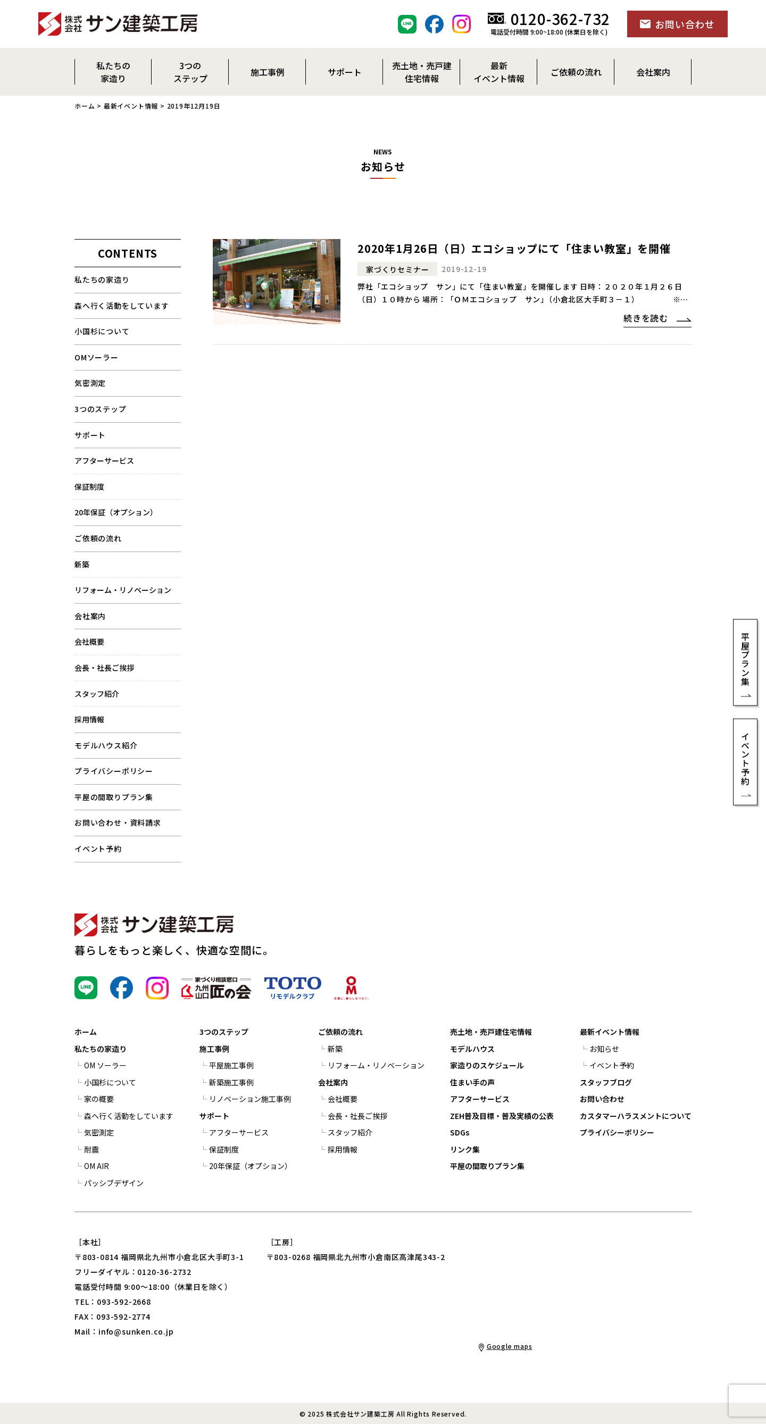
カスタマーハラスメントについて (636, 1115)
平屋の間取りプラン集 (113, 797)
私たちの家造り (102, 279)
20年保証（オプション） (115, 512)
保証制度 (89, 486)
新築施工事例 (231, 1082)
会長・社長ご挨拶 (104, 667)
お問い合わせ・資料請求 (117, 822)
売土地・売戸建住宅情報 (491, 1031)
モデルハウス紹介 (105, 745)
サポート (90, 435)
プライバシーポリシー (113, 770)
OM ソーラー (105, 1065)
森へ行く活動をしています (121, 305)
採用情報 (89, 719)
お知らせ (604, 1048)
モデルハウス (472, 1048)
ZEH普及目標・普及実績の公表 (502, 1115)
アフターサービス (104, 460)
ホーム (84, 105)
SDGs (459, 1132)
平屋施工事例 (231, 1065)
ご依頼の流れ (340, 1031)
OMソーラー (96, 357)
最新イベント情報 (131, 105)
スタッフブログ (606, 1082)
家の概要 (99, 1098)
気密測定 (90, 382)
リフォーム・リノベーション (122, 590)
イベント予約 (98, 848)
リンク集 (465, 1149)
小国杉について (102, 331)
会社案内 (90, 616)
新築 (81, 564)
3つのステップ (100, 409)
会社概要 (89, 641)
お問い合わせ (602, 1098)
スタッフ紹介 (96, 693)
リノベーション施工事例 (250, 1098)
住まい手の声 (472, 1082)
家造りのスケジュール (487, 1065)
